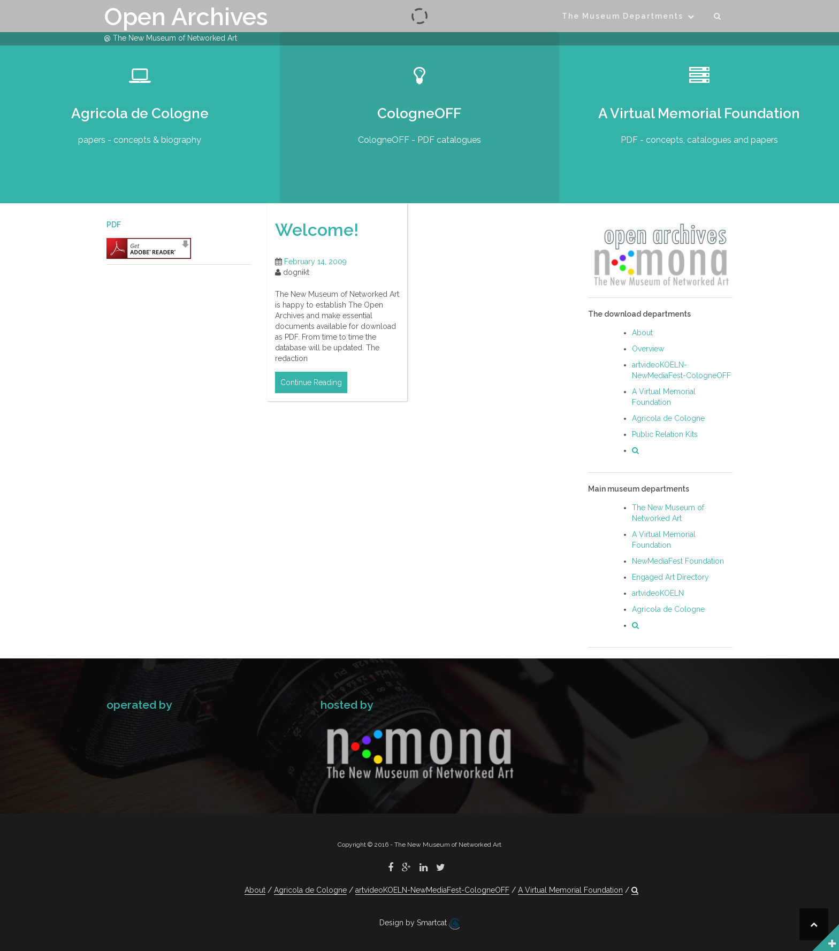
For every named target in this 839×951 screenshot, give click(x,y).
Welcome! (317, 230)
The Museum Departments (622, 16)
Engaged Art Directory (670, 577)
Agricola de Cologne (668, 418)
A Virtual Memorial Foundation (570, 890)
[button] (718, 18)
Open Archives (186, 17)
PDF (113, 224)
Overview (648, 348)
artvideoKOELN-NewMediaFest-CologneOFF (432, 890)
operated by (139, 704)
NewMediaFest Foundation (678, 561)
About (642, 332)
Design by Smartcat (419, 924)
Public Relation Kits (665, 434)
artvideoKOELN (658, 593)
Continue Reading (311, 382)
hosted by (347, 704)
